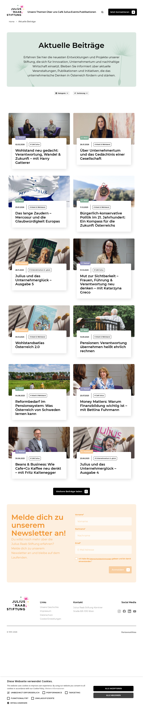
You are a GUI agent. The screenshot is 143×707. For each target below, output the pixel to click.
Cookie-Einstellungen (50, 672)
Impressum (45, 664)
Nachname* (103, 586)
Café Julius (67, 12)
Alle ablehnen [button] (113, 695)
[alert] (71, 692)
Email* (103, 601)
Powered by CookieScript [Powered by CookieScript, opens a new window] (130, 705)
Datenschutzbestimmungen (101, 611)
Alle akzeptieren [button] (113, 688)
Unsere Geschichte (49, 660)
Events (78, 12)
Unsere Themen (38, 12)
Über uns (54, 12)
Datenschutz (46, 668)
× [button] (140, 680)
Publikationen (92, 12)
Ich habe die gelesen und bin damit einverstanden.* (101, 612)
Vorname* (103, 572)
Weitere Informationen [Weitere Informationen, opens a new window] (54, 688)
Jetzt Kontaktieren (127, 12)
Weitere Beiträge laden (72, 544)
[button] (48, 703)
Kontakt (78, 655)
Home (10, 22)
